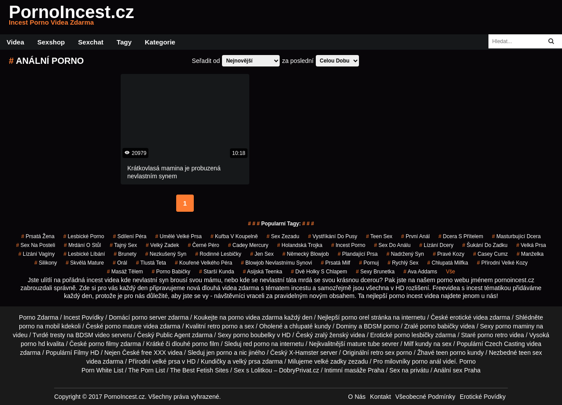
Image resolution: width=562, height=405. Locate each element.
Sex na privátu (409, 370)
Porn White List (102, 370)
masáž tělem (125, 272)
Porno (467, 361)
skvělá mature (85, 263)
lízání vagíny (36, 254)
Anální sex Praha (457, 370)
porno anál (426, 361)
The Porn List (146, 370)
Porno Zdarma (38, 317)
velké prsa (166, 361)
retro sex (382, 352)
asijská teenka (262, 272)
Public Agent (173, 335)
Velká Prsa (531, 245)
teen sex (379, 236)
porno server (149, 317)
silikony (45, 263)
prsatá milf (336, 263)
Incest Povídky (83, 317)
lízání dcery (436, 245)
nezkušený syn (165, 254)
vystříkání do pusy (332, 236)
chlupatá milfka (447, 263)
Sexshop (51, 42)
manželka (530, 254)
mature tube (363, 343)
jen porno (219, 352)
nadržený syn (405, 254)
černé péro (203, 245)
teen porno (451, 352)
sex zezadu (282, 236)
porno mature (123, 326)
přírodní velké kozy (502, 263)
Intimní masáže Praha (354, 370)
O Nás (357, 396)
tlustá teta (151, 263)
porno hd (33, 343)
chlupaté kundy (310, 326)
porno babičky (171, 272)
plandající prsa (358, 254)
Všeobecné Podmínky (425, 396)
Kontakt (380, 396)
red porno (256, 343)
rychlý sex (403, 263)
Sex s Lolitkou (253, 370)
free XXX (153, 352)
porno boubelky (254, 335)
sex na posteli (35, 245)
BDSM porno (381, 326)
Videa (15, 42)
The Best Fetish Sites (199, 370)
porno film (205, 343)
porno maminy (515, 326)
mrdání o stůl (82, 245)
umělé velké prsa (178, 236)
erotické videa (469, 317)
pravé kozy (448, 254)
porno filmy (103, 343)
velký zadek (162, 245)
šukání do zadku (484, 245)
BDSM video (92, 335)
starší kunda (216, 272)
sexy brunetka (375, 272)
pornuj (369, 263)
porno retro (492, 335)
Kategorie (160, 42)
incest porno (348, 245)
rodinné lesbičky (218, 254)
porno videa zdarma (255, 317)
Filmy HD (87, 352)
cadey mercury (248, 245)
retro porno (222, 326)
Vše (450, 272)
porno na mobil (39, 326)
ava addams (420, 272)
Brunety (125, 254)
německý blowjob (305, 254)
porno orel (355, 317)
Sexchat (91, 42)
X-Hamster (303, 352)
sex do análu (392, 245)
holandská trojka (299, 245)
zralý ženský (331, 335)
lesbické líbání (84, 254)
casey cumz (490, 254)
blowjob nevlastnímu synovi (276, 263)
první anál (415, 236)
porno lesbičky (414, 335)
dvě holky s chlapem (319, 272)
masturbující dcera (516, 236)
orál (120, 263)
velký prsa (246, 361)
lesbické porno (83, 236)
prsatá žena (37, 236)
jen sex (262, 254)
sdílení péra (129, 236)
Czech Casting (505, 343)
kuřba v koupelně (234, 236)
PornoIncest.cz (71, 17)
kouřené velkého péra (203, 263)
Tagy (124, 42)
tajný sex (123, 245)
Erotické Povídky (483, 396)
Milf (409, 343)
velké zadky (330, 361)
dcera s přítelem (461, 236)
